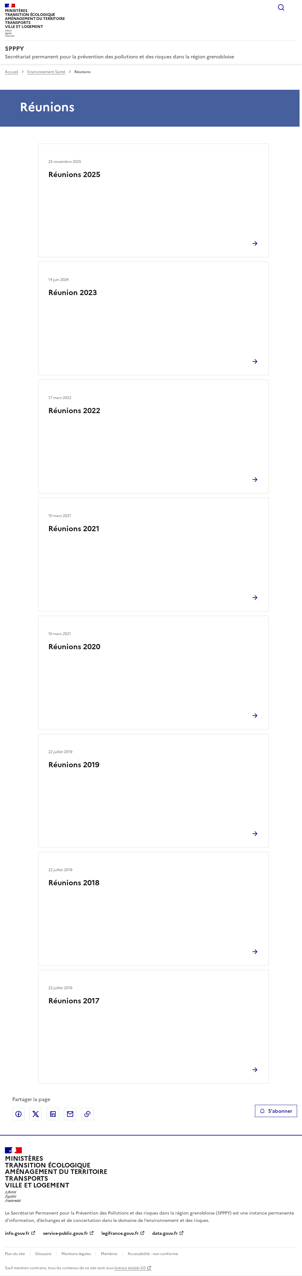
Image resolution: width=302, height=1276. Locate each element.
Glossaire (43, 1254)
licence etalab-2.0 (129, 1268)
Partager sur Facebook (18, 1114)
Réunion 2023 (72, 292)
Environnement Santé (46, 72)
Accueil (11, 72)
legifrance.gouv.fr (120, 1233)
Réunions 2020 (74, 646)
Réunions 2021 (73, 528)
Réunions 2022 (74, 410)
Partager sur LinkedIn (53, 1114)
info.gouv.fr (17, 1233)
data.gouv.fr (165, 1233)
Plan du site (15, 1254)
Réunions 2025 (74, 174)
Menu (293, 7)
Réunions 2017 (73, 1000)
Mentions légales (76, 1254)
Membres (109, 1254)
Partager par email (70, 1114)
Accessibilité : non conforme (153, 1254)
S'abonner (276, 1111)
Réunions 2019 (73, 764)
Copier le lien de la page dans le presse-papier (87, 1114)
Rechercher (281, 7)
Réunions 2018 (73, 882)
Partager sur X (36, 1114)
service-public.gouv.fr (65, 1233)
